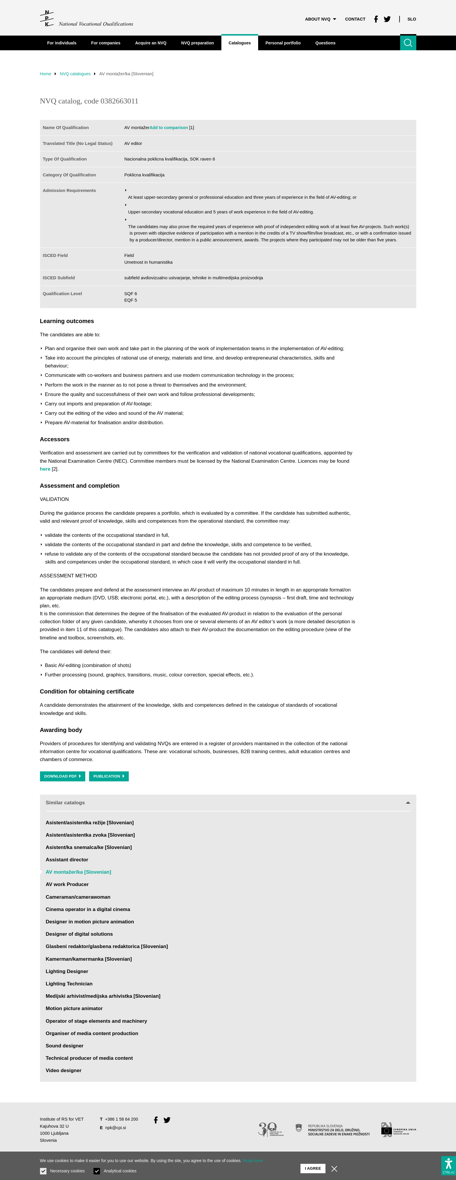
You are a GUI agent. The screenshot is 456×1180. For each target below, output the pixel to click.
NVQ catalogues (77, 73)
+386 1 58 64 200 (122, 1120)
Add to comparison (169, 127)
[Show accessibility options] (448, 1164)
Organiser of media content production (92, 1034)
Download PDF (63, 777)
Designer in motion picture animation (90, 923)
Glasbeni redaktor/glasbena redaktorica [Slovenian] (107, 947)
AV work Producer (67, 885)
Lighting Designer (67, 972)
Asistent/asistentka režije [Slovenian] (90, 823)
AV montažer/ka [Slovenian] (78, 873)
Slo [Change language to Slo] (411, 17)
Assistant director (67, 861)
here (45, 469)
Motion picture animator (74, 1009)
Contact (353, 17)
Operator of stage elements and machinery (96, 1022)
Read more (253, 1160)
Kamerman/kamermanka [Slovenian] (89, 960)
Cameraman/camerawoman (78, 898)
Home (46, 73)
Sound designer (64, 1047)
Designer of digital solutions (79, 935)
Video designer (64, 1071)
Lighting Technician (69, 985)
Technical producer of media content (89, 1059)
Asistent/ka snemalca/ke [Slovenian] (89, 848)
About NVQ (317, 17)
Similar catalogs (228, 803)
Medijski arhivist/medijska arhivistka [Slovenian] (103, 997)
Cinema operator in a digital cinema (88, 910)
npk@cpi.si (116, 1128)
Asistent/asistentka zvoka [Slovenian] (90, 836)
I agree (313, 1165)
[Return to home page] (87, 17)
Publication (110, 777)
